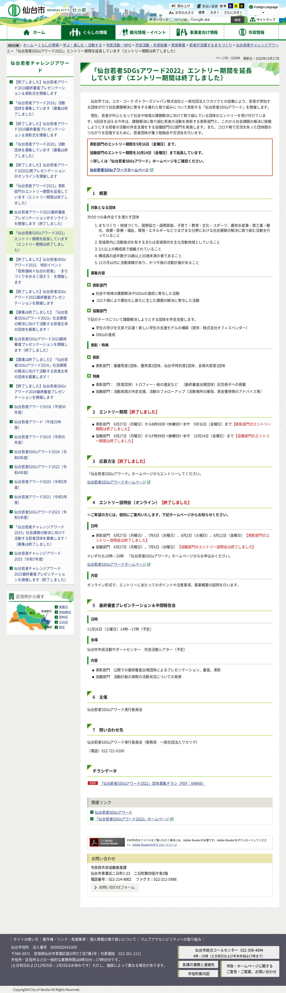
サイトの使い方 (25, 939)
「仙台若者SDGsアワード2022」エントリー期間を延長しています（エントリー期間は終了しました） (41, 241)
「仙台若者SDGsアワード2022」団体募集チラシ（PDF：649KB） (152, 783)
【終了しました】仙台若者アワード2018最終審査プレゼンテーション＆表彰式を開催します (41, 87)
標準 (223, 6)
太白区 (63, 622)
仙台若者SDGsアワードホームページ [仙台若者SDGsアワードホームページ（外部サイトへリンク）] (119, 169)
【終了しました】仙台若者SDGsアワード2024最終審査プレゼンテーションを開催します (40, 391)
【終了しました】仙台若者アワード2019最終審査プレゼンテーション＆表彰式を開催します (41, 129)
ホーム (28, 45)
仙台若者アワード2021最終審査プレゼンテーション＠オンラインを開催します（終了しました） (41, 217)
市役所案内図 (198, 973)
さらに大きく (233, 12)
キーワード (159, 19)
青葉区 (63, 607)
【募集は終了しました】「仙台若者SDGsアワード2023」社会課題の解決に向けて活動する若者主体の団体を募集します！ (41, 320)
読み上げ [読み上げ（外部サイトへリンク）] (183, 5)
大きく (214, 12)
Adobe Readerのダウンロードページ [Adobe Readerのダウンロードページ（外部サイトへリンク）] (154, 844)
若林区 (63, 617)
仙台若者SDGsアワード (113, 812)
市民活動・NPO (118, 45)
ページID (179, 19)
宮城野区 (65, 612)
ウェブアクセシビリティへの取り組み (171, 939)
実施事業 (178, 45)
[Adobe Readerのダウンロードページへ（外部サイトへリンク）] (107, 840)
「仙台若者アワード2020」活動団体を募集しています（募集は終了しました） (41, 149)
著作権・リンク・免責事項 (64, 939)
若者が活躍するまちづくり (210, 45)
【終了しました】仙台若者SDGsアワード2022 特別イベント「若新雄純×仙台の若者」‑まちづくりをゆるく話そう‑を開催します (41, 270)
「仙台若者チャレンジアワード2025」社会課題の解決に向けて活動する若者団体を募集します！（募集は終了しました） (41, 535)
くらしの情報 (48, 45)
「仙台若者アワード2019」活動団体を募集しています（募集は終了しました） (41, 108)
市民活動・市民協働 (151, 45)
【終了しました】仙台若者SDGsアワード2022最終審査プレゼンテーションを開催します (40, 297)
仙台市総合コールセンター (216, 950)
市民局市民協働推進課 (109, 867)
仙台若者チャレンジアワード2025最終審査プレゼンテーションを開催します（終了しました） (41, 573)
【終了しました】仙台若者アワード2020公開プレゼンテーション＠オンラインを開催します (41, 170)
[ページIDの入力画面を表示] (172, 19)
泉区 (62, 627)
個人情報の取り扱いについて (113, 939)
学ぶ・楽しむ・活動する (82, 45)
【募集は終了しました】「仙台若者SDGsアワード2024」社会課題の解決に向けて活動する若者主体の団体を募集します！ (41, 368)
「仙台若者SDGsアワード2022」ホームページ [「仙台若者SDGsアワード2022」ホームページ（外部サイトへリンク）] (132, 819)
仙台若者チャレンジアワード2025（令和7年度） (37, 556)
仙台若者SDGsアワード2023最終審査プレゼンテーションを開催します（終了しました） (41, 344)
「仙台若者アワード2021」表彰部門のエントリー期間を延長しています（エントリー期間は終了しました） (41, 194)
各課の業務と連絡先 (199, 964)
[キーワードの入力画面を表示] (150, 19)
